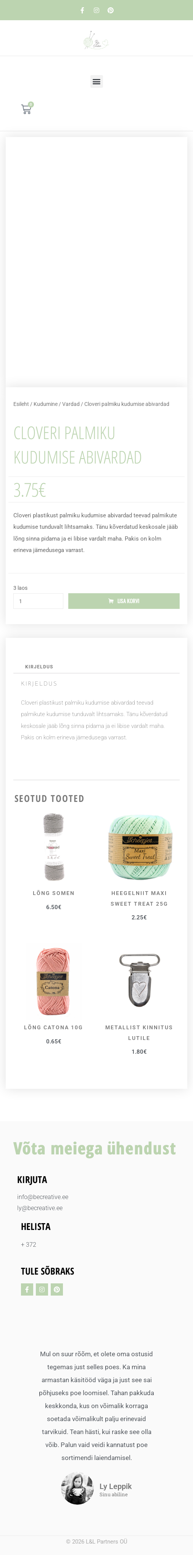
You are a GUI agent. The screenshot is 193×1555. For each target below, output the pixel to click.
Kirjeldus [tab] (39, 667)
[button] (96, 81)
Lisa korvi (128, 601)
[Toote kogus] (38, 601)
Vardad (71, 404)
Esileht (21, 404)
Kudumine (46, 404)
